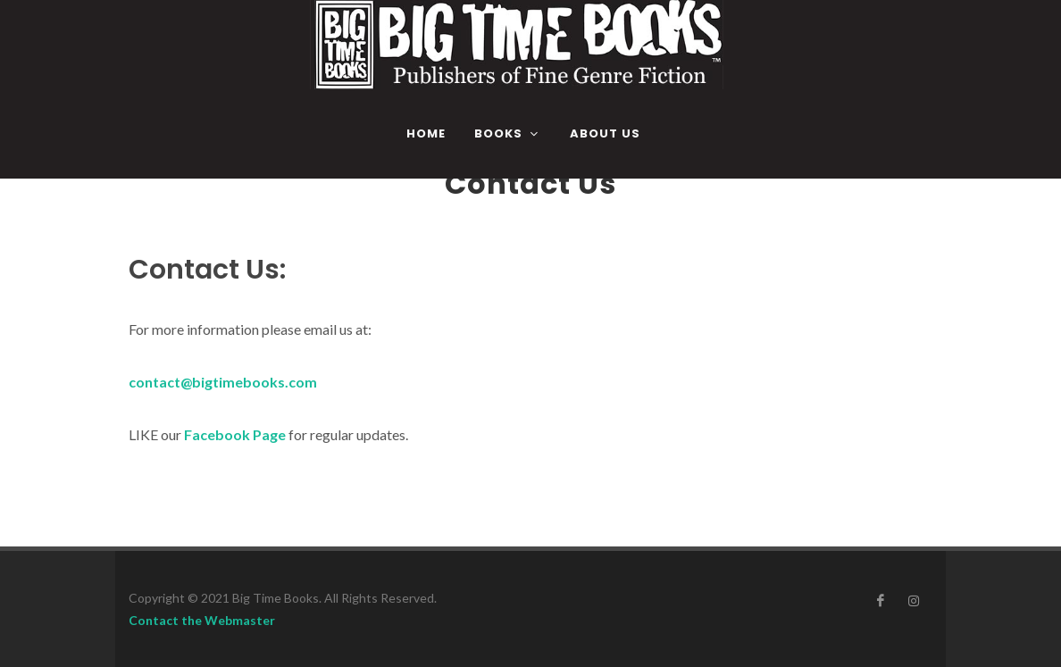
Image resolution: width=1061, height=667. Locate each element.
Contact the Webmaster (202, 620)
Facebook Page (235, 434)
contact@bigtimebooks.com (223, 381)
